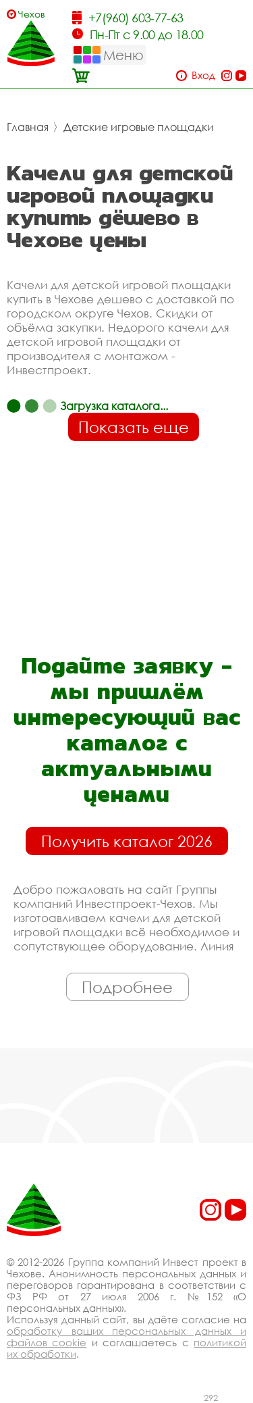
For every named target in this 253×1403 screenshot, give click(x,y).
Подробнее (127, 986)
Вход (203, 75)
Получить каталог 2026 (127, 841)
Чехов (31, 14)
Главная (28, 127)
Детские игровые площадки (138, 127)
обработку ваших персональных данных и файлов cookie (126, 1336)
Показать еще (133, 426)
